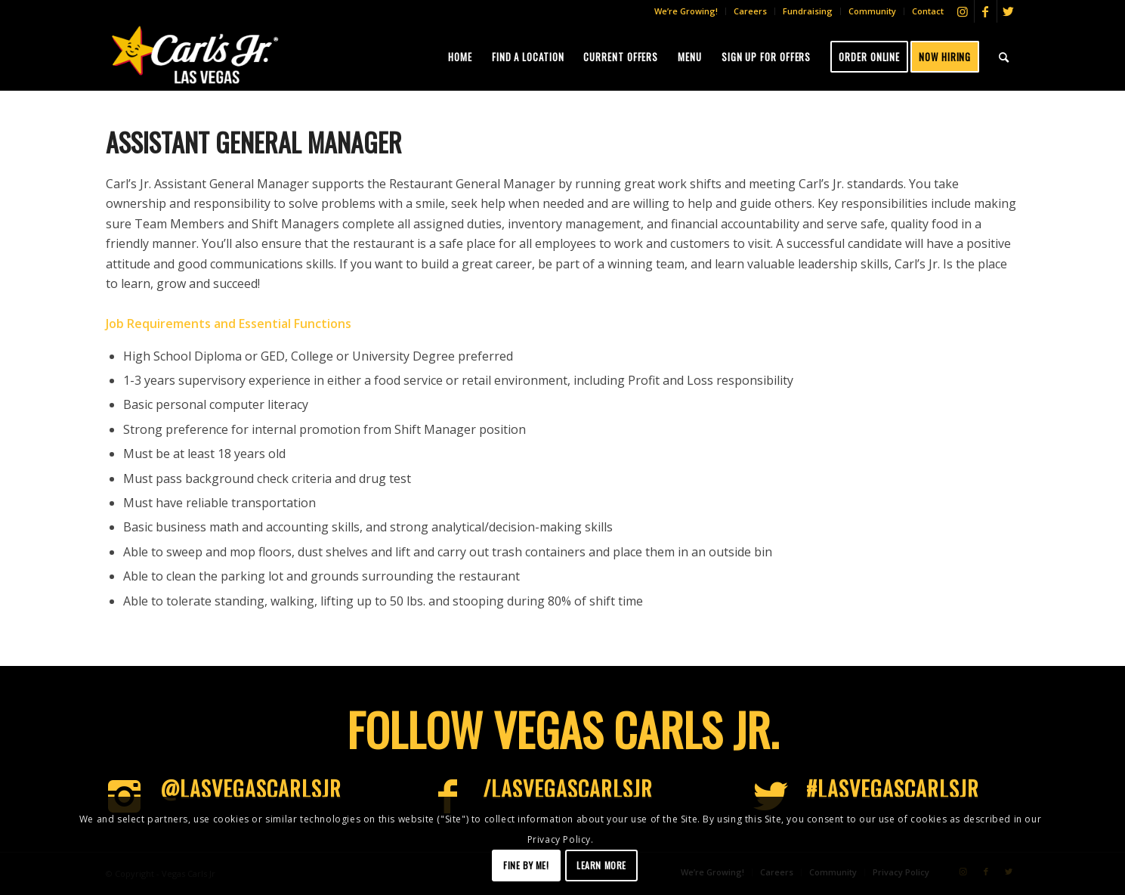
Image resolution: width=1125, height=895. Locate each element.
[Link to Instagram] (963, 11)
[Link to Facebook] (986, 11)
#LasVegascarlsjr (892, 788)
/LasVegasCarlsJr (568, 788)
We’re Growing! (686, 11)
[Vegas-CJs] (195, 54)
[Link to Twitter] (1008, 11)
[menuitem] (686, 11)
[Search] (1004, 57)
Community (872, 11)
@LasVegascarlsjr (251, 788)
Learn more (601, 865)
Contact (928, 11)
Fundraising (808, 11)
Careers (750, 11)
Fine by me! (526, 865)
